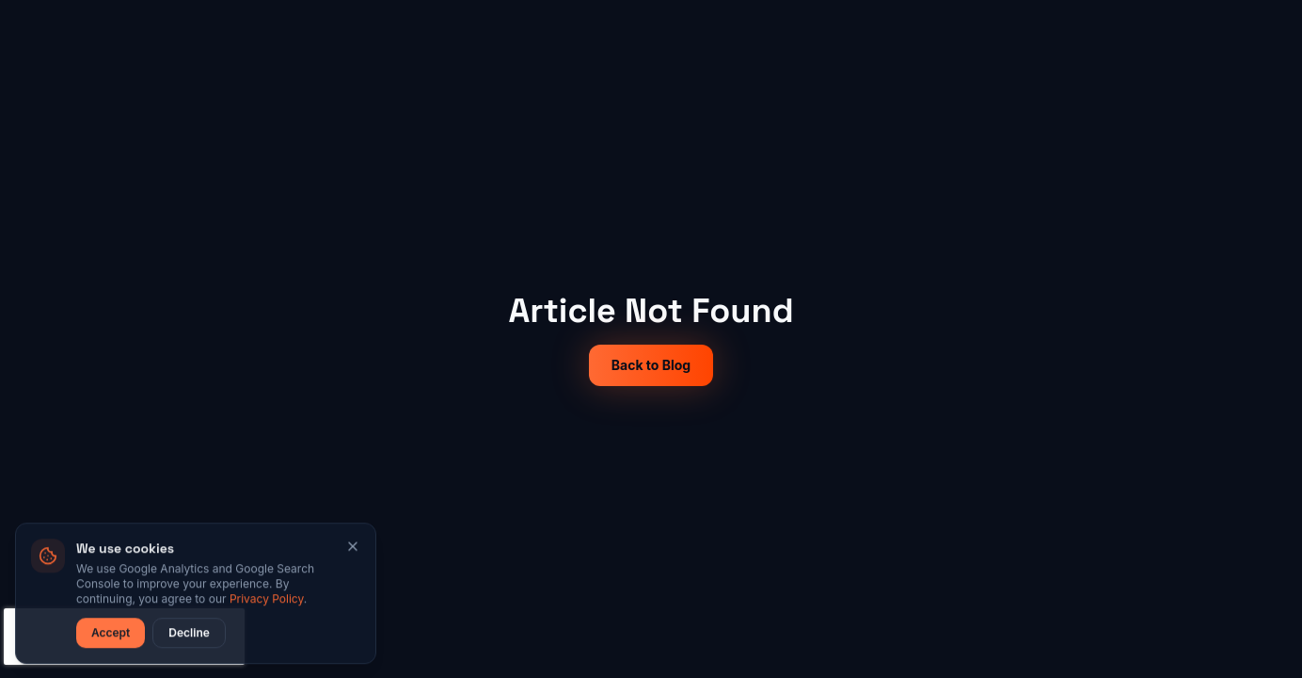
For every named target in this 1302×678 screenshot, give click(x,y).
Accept (110, 634)
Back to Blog (651, 365)
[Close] (352, 548)
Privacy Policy (267, 600)
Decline (188, 634)
